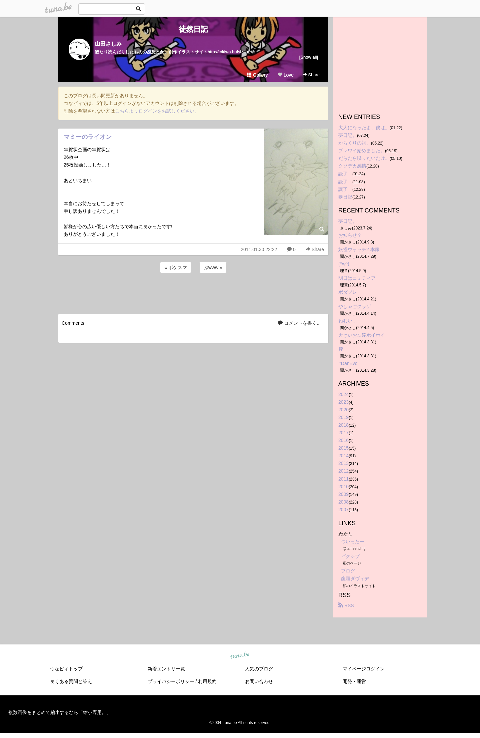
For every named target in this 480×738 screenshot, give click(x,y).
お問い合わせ (259, 681)
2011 (343, 479)
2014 (343, 455)
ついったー (352, 541)
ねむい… (347, 320)
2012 (343, 471)
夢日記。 (347, 135)
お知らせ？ (350, 235)
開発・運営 (354, 681)
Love (286, 75)
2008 (343, 502)
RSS (346, 605)
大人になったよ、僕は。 (364, 127)
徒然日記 (193, 29)
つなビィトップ (66, 668)
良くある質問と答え (71, 681)
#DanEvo (348, 363)
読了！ (345, 173)
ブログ (348, 570)
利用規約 (207, 681)
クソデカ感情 (352, 166)
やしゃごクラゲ (354, 306)
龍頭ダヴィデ (355, 578)
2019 (343, 417)
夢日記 (345, 196)
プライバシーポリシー (171, 681)
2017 (343, 432)
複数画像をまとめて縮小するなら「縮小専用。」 (59, 712)
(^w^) (343, 263)
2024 (343, 394)
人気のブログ (259, 668)
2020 (343, 409)
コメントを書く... (299, 323)
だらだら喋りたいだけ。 (364, 158)
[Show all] (308, 57)
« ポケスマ (175, 267)
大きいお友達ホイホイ (361, 335)
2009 (343, 494)
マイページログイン (364, 668)
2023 (343, 402)
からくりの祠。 (354, 143)
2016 (343, 440)
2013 (343, 463)
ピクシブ (350, 556)
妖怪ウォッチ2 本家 (359, 249)
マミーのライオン (88, 137)
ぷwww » (213, 267)
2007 (343, 509)
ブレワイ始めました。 (361, 150)
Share (311, 74)
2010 (343, 486)
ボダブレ (347, 292)
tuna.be (239, 655)
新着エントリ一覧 (166, 668)
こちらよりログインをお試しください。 (157, 111)
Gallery (257, 75)
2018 (343, 425)
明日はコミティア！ (359, 278)
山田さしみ (108, 44)
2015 (343, 448)
